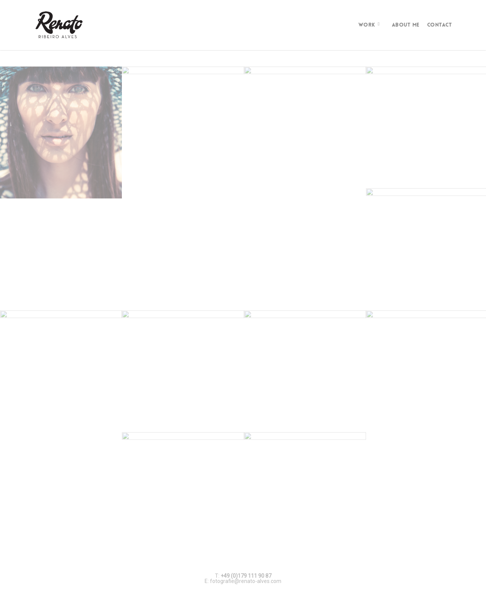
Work (369, 24)
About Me (406, 24)
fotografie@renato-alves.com (245, 581)
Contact (439, 24)
